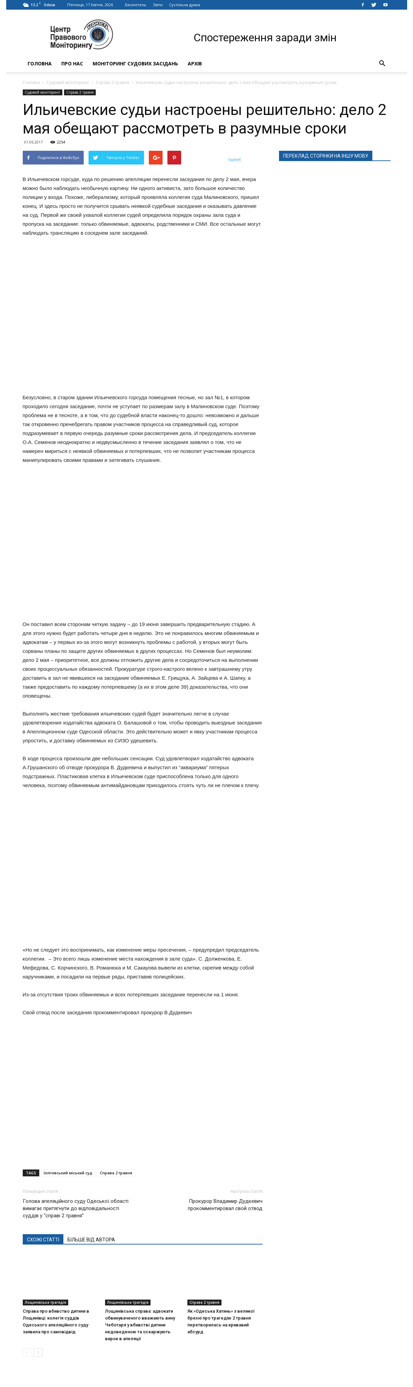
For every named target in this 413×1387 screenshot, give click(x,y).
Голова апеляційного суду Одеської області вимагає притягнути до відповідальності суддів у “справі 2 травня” (75, 1208)
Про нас (72, 63)
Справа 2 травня (112, 82)
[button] (382, 63)
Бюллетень (135, 4)
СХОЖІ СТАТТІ (43, 1239)
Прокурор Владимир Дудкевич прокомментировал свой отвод (225, 1204)
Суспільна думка (184, 4)
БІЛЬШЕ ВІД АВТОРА (91, 1239)
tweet (234, 159)
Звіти (158, 4)
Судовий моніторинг (68, 82)
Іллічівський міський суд (68, 1172)
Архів (195, 63)
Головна (40, 63)
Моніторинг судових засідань (135, 63)
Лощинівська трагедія (45, 1302)
